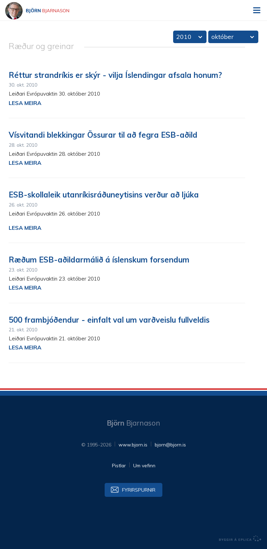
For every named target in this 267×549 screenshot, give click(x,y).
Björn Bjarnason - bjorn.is (43, 10)
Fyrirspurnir (138, 490)
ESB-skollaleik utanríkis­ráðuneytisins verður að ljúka (104, 195)
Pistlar (119, 465)
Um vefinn (144, 465)
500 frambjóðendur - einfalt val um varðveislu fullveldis (109, 320)
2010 (184, 37)
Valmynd (257, 10)
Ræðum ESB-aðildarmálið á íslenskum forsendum (99, 260)
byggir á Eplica (240, 538)
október (222, 37)
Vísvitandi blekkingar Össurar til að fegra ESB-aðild (103, 135)
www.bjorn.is (133, 444)
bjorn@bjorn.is (170, 444)
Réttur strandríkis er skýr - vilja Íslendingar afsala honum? (115, 75)
